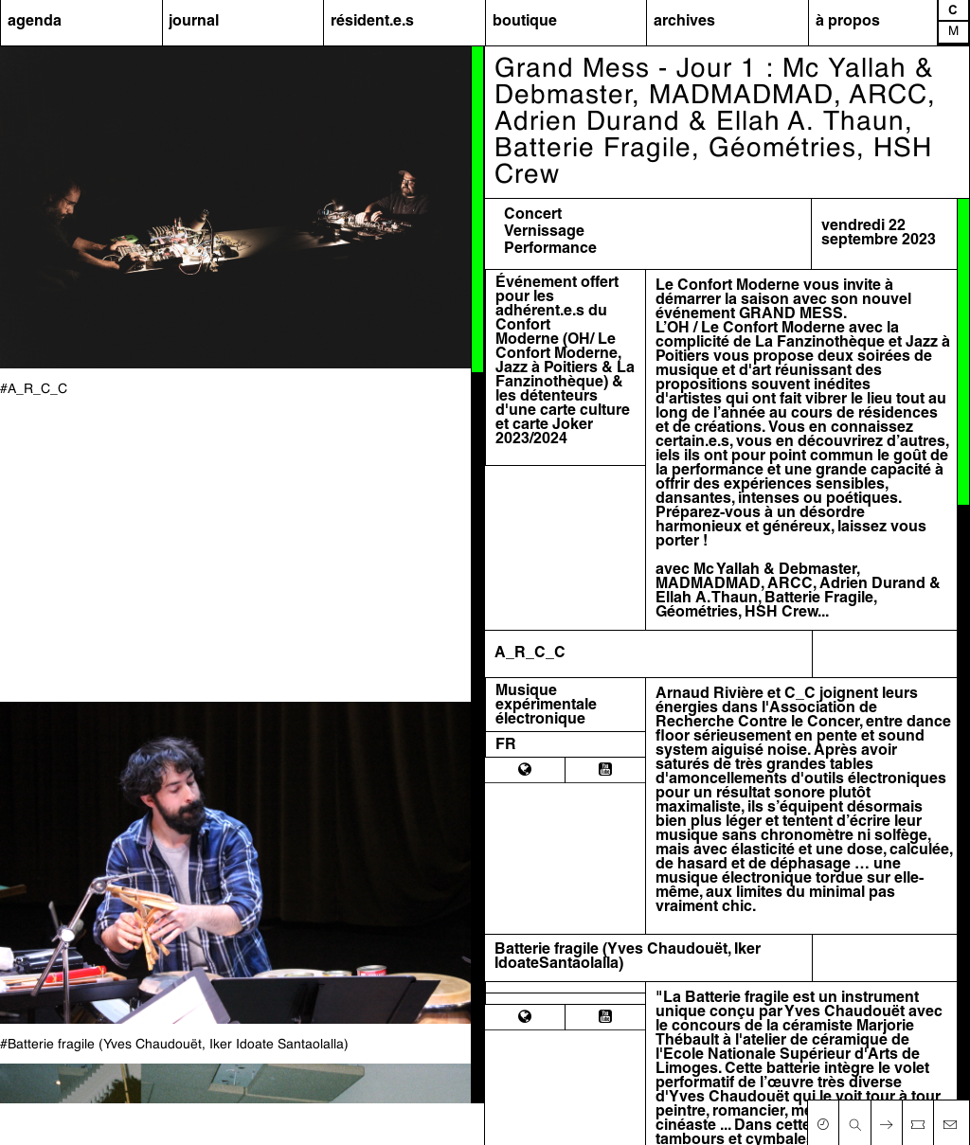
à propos (848, 21)
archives (684, 21)
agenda (35, 21)
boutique (525, 21)
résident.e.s (372, 21)
